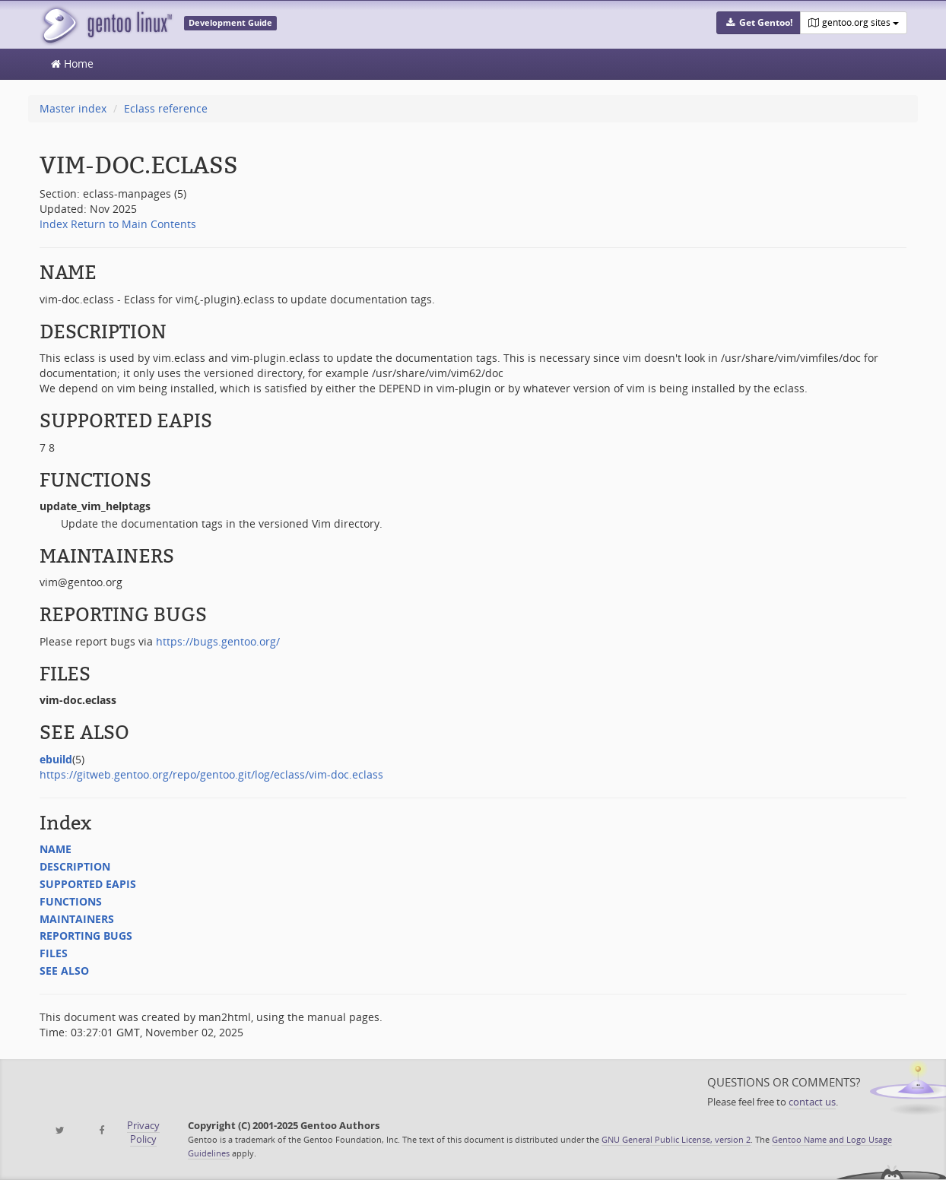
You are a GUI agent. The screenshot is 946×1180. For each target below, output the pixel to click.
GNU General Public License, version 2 (676, 1139)
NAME (55, 849)
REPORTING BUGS (86, 935)
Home (72, 63)
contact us (812, 1102)
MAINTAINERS (77, 919)
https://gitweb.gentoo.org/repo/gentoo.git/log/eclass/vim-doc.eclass (211, 774)
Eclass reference (166, 108)
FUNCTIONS (71, 901)
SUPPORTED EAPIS (88, 884)
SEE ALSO (64, 970)
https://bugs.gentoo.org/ (218, 641)
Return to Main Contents (133, 224)
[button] (758, 22)
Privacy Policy (143, 1132)
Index (54, 224)
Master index (73, 108)
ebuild (56, 759)
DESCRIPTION (75, 866)
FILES (54, 953)
